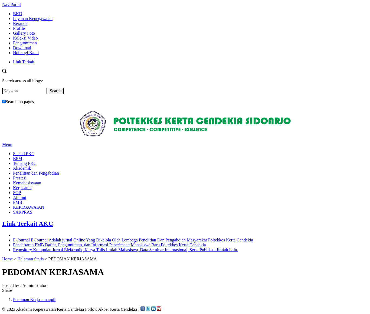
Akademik (22, 168)
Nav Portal (11, 4)
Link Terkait (23, 62)
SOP (17, 192)
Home (7, 259)
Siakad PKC (23, 153)
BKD (17, 13)
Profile (19, 28)
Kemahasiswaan (27, 183)
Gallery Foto (24, 33)
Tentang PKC (24, 163)
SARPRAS (22, 212)
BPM (17, 158)
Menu (7, 144)
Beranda (20, 23)
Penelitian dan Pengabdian (36, 173)
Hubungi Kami (26, 52)
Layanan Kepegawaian (33, 18)
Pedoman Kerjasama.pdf (34, 299)
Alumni (19, 197)
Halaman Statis (30, 259)
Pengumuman (25, 43)
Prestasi (20, 178)
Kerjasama (22, 187)
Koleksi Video (25, 38)
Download (22, 47)
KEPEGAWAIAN (28, 207)
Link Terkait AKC (27, 223)
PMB (17, 202)
